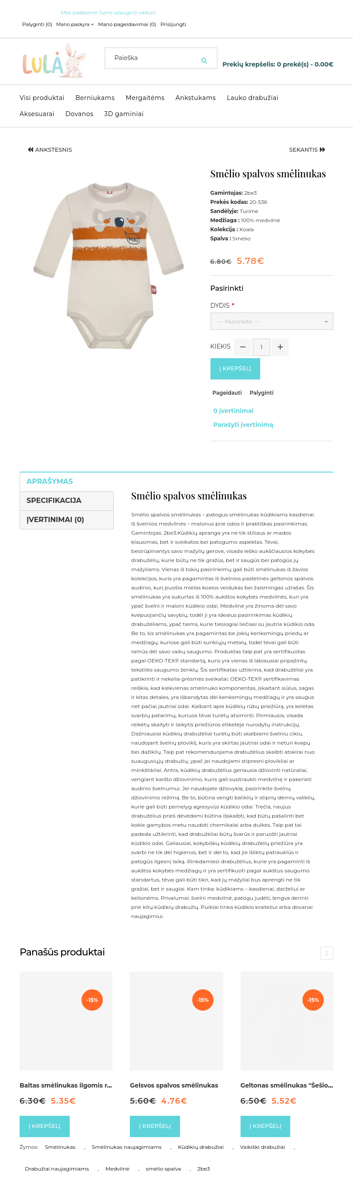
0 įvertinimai (230, 409)
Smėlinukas (60, 1140)
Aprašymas (50, 473)
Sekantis (305, 150)
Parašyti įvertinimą (240, 419)
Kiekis (220, 346)
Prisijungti (167, 24)
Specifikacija (54, 492)
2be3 (203, 1161)
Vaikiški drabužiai (262, 1140)
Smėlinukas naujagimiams (127, 1140)
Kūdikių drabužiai (201, 1140)
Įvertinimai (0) (55, 511)
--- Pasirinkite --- (238, 321)
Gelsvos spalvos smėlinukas (174, 1077)
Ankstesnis (52, 150)
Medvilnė (117, 1161)
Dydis (220, 305)
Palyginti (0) (36, 24)
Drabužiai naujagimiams (57, 1161)
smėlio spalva (163, 1161)
